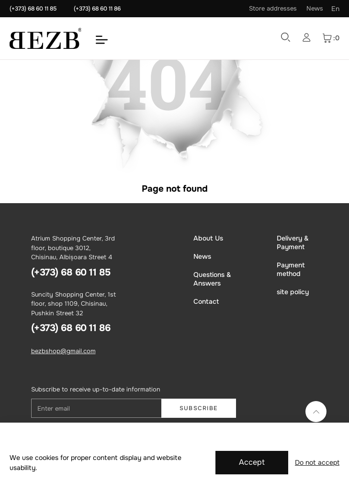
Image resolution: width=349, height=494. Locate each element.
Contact (206, 301)
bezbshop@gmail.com (63, 351)
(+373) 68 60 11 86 (97, 8)
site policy (293, 291)
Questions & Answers (212, 278)
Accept (252, 462)
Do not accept (317, 462)
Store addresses (273, 8)
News (314, 8)
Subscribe (199, 408)
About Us (208, 238)
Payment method (291, 269)
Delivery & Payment (293, 242)
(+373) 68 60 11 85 (33, 8)
